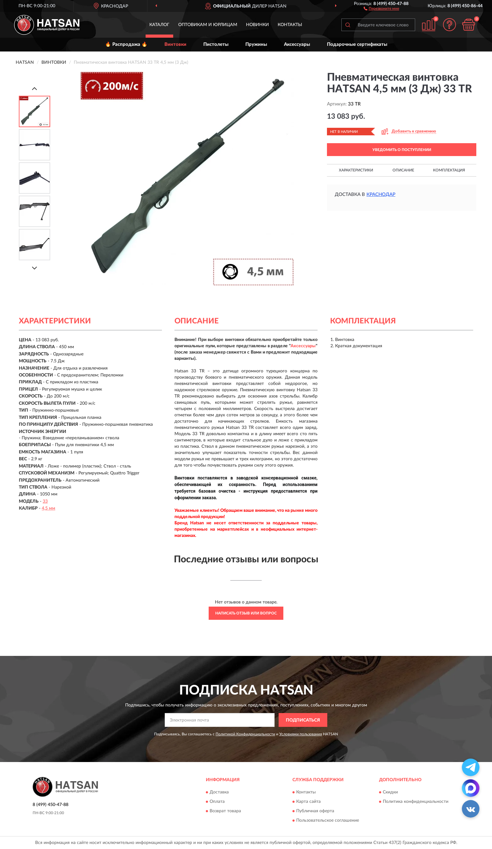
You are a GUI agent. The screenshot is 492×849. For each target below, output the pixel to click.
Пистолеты (215, 44)
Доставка (219, 792)
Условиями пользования (300, 734)
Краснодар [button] (380, 194)
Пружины (256, 44)
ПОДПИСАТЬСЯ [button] (303, 720)
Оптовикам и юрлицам (207, 25)
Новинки (257, 25)
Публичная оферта (315, 811)
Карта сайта (308, 801)
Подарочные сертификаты (357, 44)
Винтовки (175, 44)
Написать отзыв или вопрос (246, 613)
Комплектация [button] (449, 170)
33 (45, 501)
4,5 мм (48, 508)
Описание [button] (403, 170)
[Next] (34, 268)
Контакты (290, 25)
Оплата (217, 801)
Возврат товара (225, 811)
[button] (381, 8)
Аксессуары (297, 44)
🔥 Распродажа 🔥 (126, 44)
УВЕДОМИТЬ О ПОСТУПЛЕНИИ (401, 150)
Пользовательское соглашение (327, 820)
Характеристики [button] (356, 170)
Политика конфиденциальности (415, 801)
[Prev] (34, 88)
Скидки (390, 792)
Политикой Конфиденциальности (245, 734)
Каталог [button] (159, 25)
